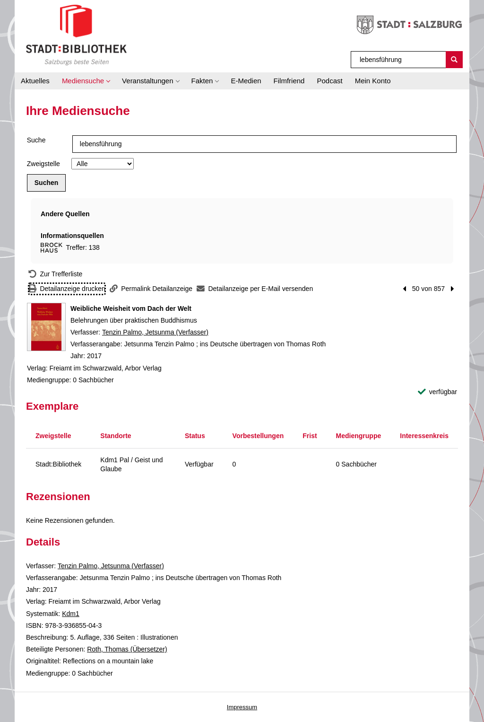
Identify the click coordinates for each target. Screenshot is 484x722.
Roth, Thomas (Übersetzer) (127, 649)
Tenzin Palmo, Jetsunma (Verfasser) (155, 332)
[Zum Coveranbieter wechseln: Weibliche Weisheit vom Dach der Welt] (46, 327)
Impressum (242, 707)
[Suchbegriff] (399, 59)
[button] (85, 80)
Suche (36, 140)
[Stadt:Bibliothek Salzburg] (76, 34)
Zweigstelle (43, 163)
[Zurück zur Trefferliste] (55, 274)
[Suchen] (454, 59)
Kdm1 (70, 613)
